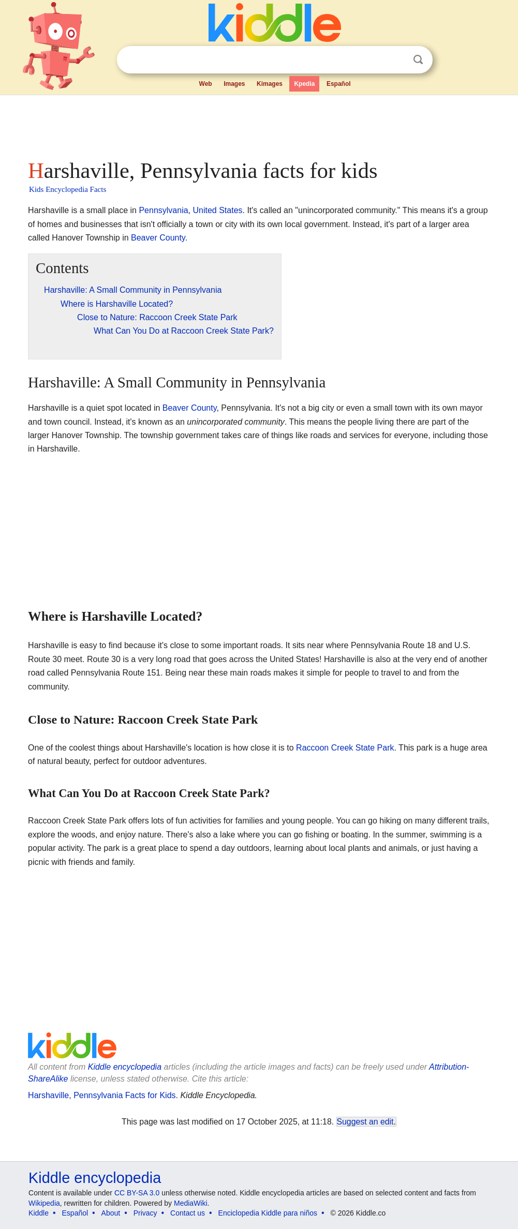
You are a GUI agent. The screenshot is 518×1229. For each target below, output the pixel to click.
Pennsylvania (163, 210)
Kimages (270, 83)
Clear (397, 60)
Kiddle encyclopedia (124, 1066)
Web (205, 83)
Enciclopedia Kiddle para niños (267, 1213)
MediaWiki (191, 1203)
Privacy (145, 1213)
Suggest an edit (365, 1121)
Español (339, 83)
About (111, 1213)
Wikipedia (44, 1203)
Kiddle (38, 1213)
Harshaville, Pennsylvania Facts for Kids (101, 1095)
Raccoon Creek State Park (345, 747)
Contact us (187, 1213)
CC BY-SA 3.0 (136, 1193)
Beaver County (158, 237)
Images (234, 83)
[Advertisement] (258, 124)
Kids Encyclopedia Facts (67, 189)
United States (217, 210)
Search (418, 59)
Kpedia (304, 83)
